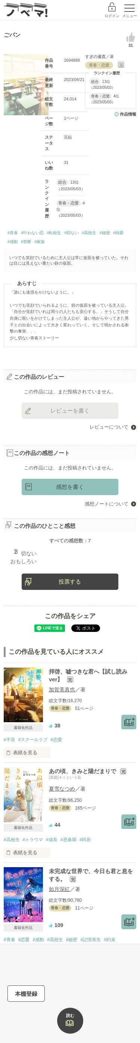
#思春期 (68, 839)
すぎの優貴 (95, 56)
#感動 (12, 241)
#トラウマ (33, 839)
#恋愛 (56, 739)
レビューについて (109, 427)
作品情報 (128, 114)
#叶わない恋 (32, 232)
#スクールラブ (33, 739)
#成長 (51, 839)
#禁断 (26, 241)
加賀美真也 (62, 689)
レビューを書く (70, 410)
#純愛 (118, 232)
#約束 (109, 939)
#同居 (85, 839)
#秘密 (104, 232)
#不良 (9, 739)
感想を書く (70, 487)
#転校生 (54, 232)
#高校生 (89, 232)
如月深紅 (59, 889)
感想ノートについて (106, 504)
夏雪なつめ (62, 789)
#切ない (71, 232)
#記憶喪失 (90, 939)
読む (70, 1015)
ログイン (112, 16)
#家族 (39, 241)
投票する (70, 581)
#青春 (12, 232)
